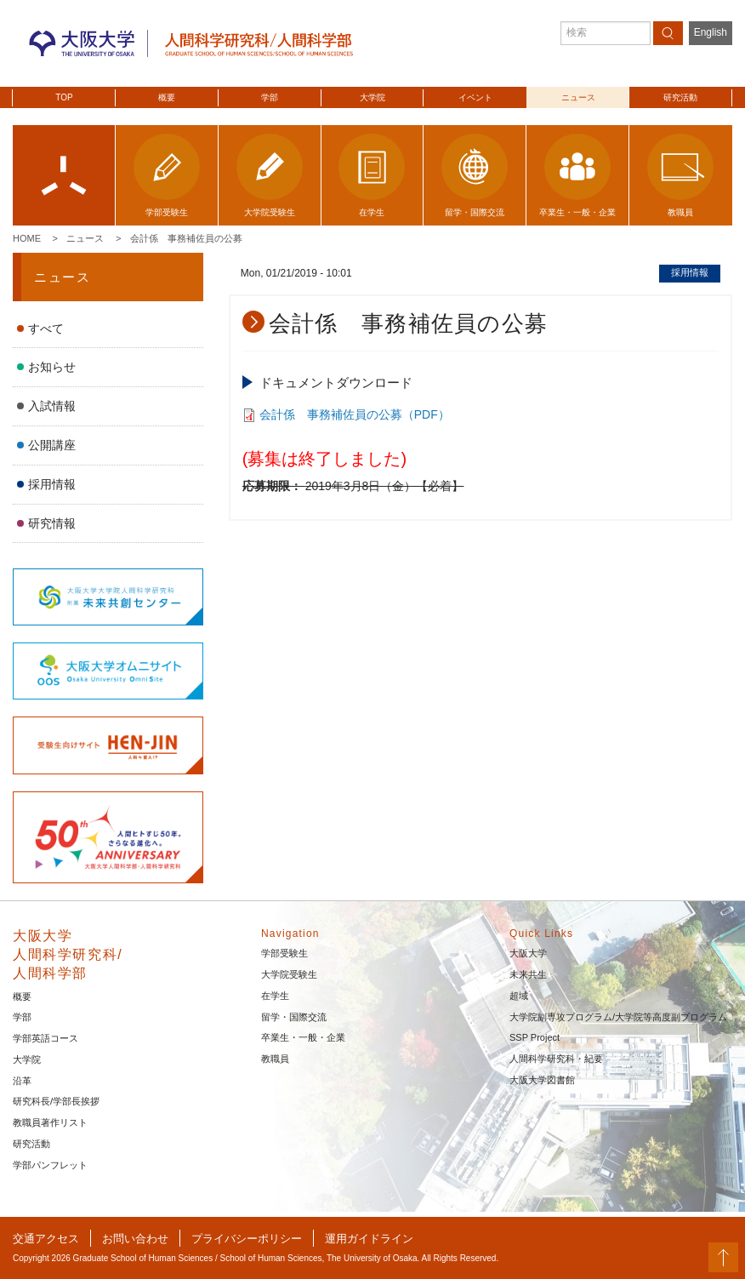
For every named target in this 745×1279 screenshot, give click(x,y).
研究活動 (680, 97)
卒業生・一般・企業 (303, 1037)
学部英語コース (45, 1038)
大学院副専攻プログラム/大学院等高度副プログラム (618, 1017)
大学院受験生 (289, 974)
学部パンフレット (50, 1165)
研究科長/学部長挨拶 (56, 1101)
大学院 (372, 97)
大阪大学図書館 (542, 1080)
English (710, 32)
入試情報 (52, 406)
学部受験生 (284, 953)
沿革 (22, 1081)
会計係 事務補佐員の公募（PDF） (354, 414)
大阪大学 (528, 953)
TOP (63, 97)
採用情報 (52, 484)
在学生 (275, 996)
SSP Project (534, 1037)
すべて (46, 328)
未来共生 (528, 974)
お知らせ (52, 367)
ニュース (578, 97)
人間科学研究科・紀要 (556, 1058)
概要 (166, 97)
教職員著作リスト (50, 1122)
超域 (518, 996)
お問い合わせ (135, 1238)
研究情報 (52, 523)
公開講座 (52, 445)
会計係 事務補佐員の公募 (186, 238)
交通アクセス (46, 1238)
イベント (475, 97)
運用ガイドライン (369, 1238)
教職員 (275, 1058)
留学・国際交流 (294, 1017)
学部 (269, 97)
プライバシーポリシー (246, 1238)
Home (27, 238)
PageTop (723, 1257)
